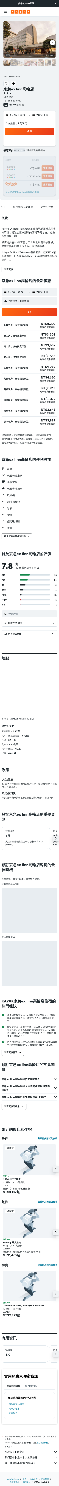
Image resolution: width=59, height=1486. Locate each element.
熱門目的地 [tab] (31, 1386)
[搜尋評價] (32, 614)
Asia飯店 (33, 1479)
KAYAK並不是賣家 (31, 1452)
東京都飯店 (14, 1482)
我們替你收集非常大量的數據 (31, 1457)
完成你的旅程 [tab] (13, 1386)
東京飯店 (13, 1413)
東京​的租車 (14, 1408)
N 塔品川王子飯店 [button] (11, 1179)
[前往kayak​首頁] (20, 12)
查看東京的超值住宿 (47, 1201)
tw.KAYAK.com (13, 1479)
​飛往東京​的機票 (16, 1404)
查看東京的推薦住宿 (47, 1264)
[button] (55, 3)
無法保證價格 (42, 1442)
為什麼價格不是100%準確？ (31, 1463)
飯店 (24, 1479)
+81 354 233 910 (12, 100)
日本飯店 (45, 1479)
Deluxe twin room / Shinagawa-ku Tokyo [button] (23, 1305)
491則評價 (18, 104)
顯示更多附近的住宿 (47, 1138)
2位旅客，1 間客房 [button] (16, 123)
